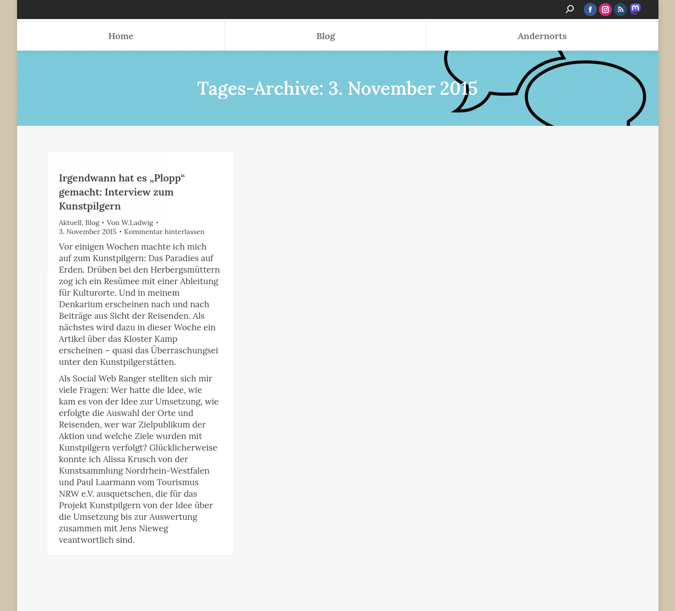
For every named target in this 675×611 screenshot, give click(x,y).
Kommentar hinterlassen (164, 231)
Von (130, 222)
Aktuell (70, 222)
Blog (92, 222)
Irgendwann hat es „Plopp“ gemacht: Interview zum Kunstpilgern (122, 191)
